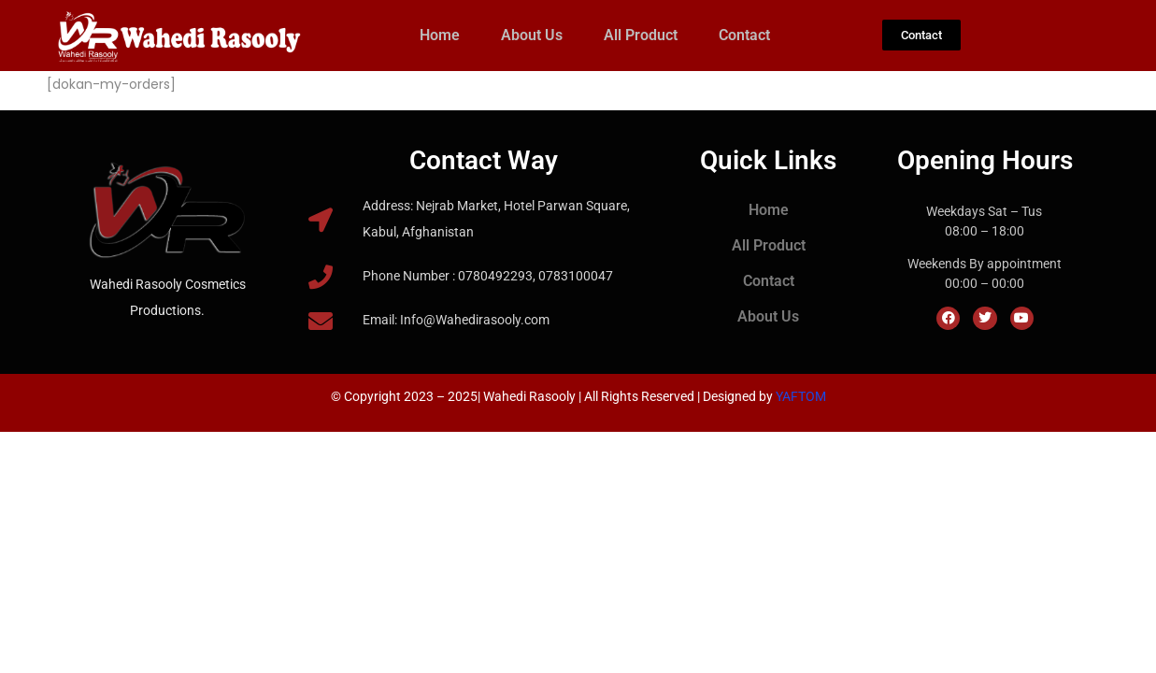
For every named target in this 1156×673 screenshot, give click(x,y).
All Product (641, 35)
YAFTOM (801, 396)
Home (440, 35)
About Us (532, 35)
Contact (744, 35)
